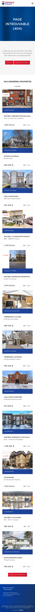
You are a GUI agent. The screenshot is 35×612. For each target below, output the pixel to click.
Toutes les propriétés (18, 574)
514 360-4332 (8, 595)
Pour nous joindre (21, 62)
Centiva (20, 610)
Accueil (9, 62)
